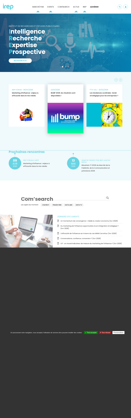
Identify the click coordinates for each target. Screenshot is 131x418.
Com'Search (63, 7)
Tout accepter (91, 332)
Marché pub (38, 7)
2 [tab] (66, 67)
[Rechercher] (65, 197)
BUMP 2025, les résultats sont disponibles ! (63, 94)
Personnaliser (118, 332)
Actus (76, 7)
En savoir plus (20, 61)
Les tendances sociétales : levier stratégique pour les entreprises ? (104, 94)
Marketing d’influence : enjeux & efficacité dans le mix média (25, 94)
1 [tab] (63, 67)
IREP (84, 7)
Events (50, 7)
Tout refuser (105, 332)
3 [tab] (69, 67)
